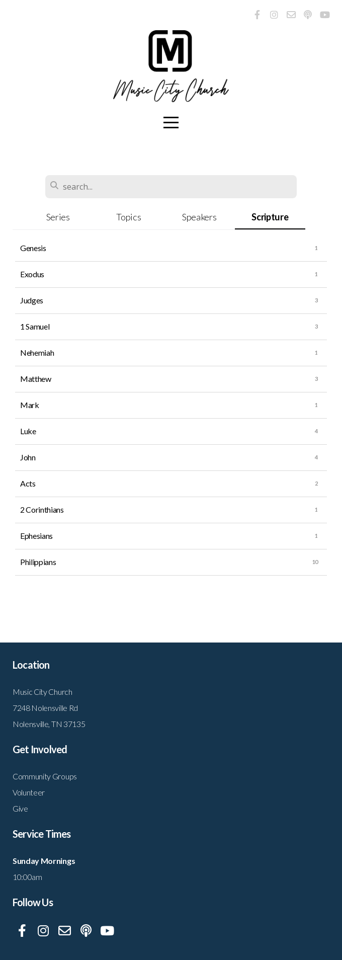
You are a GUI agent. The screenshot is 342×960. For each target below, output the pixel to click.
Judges (31, 300)
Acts (28, 483)
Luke (28, 431)
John (28, 457)
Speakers (199, 216)
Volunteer (29, 792)
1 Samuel (34, 326)
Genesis (33, 248)
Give (20, 808)
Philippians (38, 562)
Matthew (35, 378)
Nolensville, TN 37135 (49, 724)
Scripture (269, 216)
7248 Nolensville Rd (45, 707)
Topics (128, 216)
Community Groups (45, 776)
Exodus (32, 274)
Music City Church (42, 691)
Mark (29, 405)
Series (58, 216)
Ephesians (36, 535)
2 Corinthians (42, 509)
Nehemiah (37, 352)
